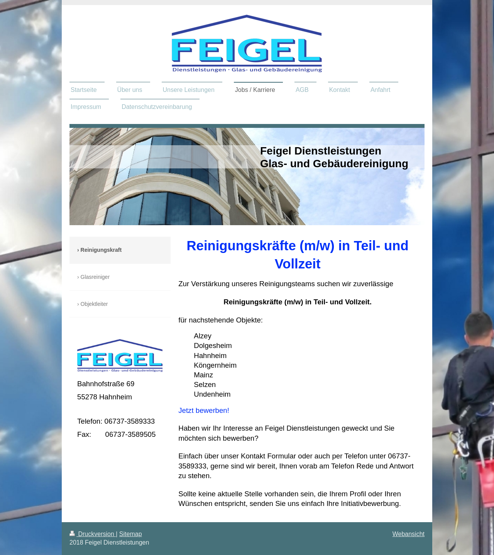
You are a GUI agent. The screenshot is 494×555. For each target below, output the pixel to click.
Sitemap (130, 534)
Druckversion (92, 534)
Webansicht (408, 534)
